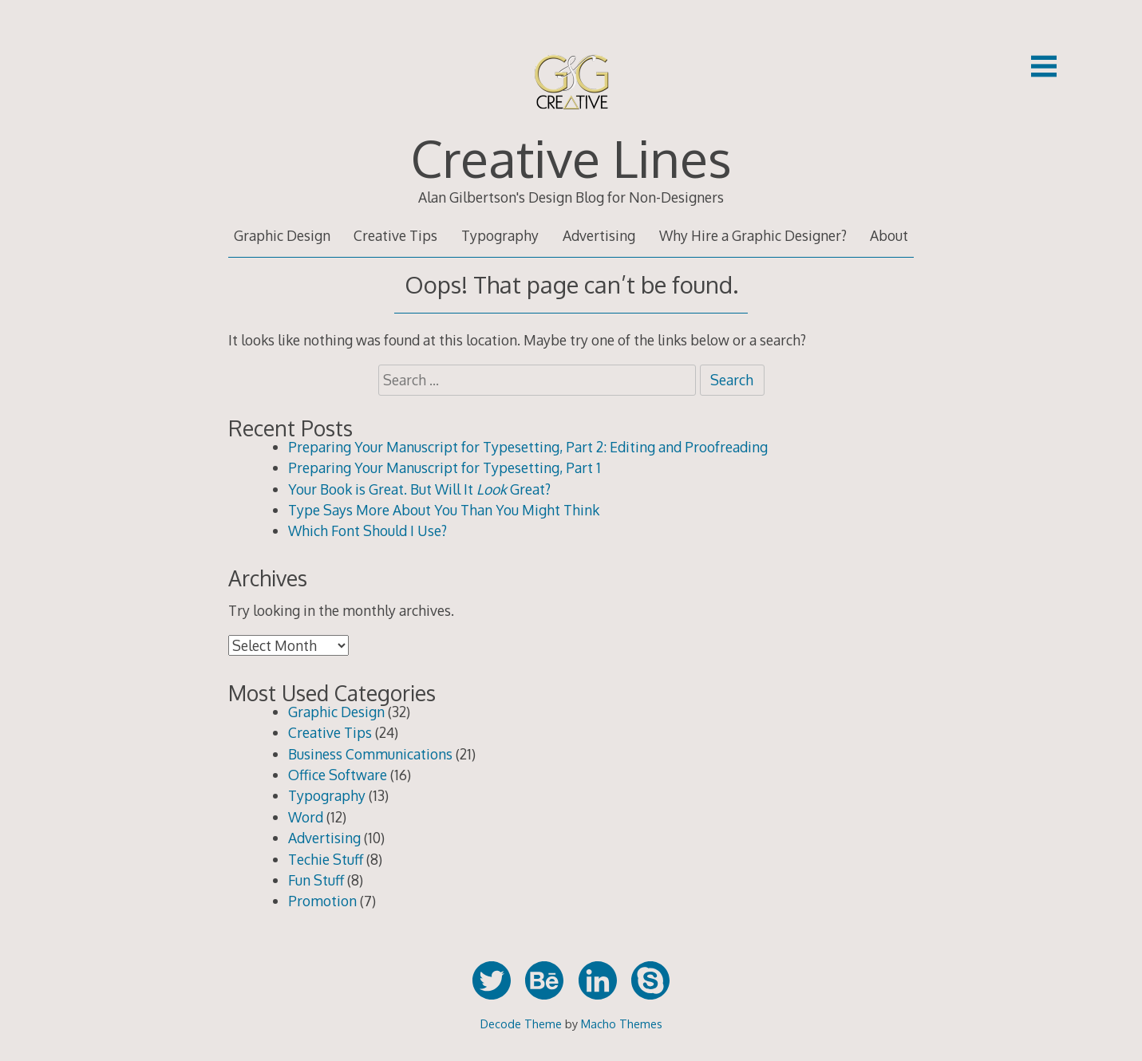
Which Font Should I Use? (367, 530)
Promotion (322, 900)
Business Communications (370, 754)
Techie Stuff (325, 859)
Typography (500, 235)
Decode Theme (521, 1023)
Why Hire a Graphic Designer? (753, 235)
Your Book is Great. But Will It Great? (419, 489)
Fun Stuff (316, 880)
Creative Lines (571, 157)
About (889, 235)
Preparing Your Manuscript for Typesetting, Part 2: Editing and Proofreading (528, 447)
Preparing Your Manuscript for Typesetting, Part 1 (444, 467)
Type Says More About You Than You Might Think (443, 510)
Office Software (337, 774)
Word (305, 817)
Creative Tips (395, 235)
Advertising (599, 235)
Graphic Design (282, 235)
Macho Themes (621, 1023)
